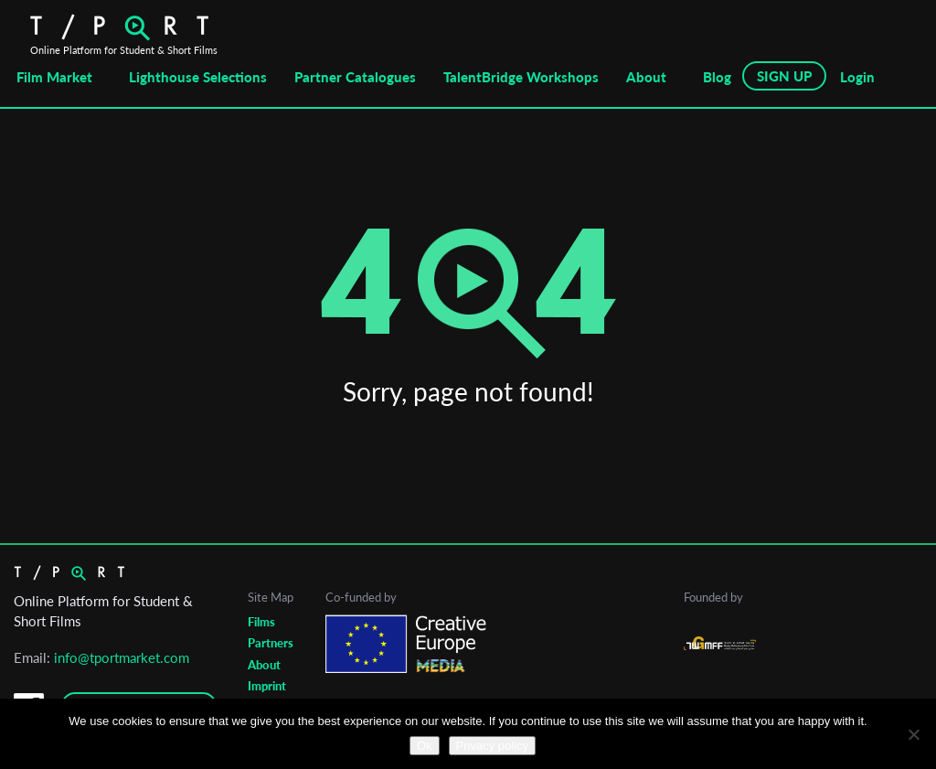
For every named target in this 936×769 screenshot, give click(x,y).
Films (261, 621)
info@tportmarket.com (121, 657)
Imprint (267, 685)
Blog (717, 77)
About (646, 77)
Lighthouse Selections (198, 77)
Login (857, 77)
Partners (270, 642)
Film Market (54, 77)
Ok (424, 746)
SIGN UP (784, 76)
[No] (913, 734)
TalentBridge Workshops (521, 77)
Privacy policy (492, 746)
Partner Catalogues (355, 77)
